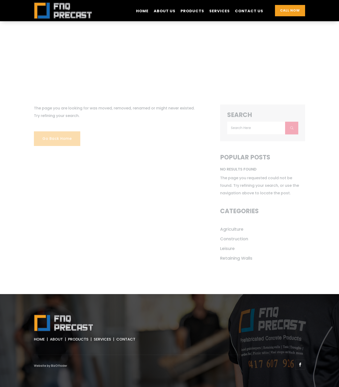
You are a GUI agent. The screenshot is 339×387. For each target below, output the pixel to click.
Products (192, 11)
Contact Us (249, 11)
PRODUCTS (78, 339)
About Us (164, 11)
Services (219, 11)
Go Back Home (57, 138)
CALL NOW (290, 10)
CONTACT (125, 339)
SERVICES (102, 339)
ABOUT (56, 339)
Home (142, 11)
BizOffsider (59, 366)
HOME (39, 339)
